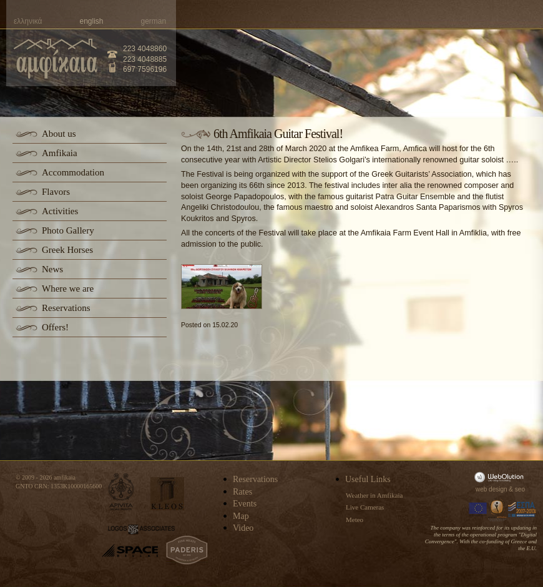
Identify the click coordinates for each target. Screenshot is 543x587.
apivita (121, 491)
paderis (187, 550)
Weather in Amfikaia (374, 495)
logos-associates (141, 530)
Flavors (56, 192)
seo (520, 489)
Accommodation (73, 172)
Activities (60, 211)
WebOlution (501, 477)
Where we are (68, 289)
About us (59, 134)
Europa (478, 509)
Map (241, 516)
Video (243, 528)
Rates (242, 491)
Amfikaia (59, 153)
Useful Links (368, 479)
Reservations (66, 308)
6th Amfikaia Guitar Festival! (278, 134)
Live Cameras (365, 507)
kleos (167, 493)
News (52, 269)
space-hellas (130, 550)
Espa (522, 509)
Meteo (354, 519)
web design (491, 489)
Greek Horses (67, 250)
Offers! (55, 327)
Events (245, 503)
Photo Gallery (68, 230)
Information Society (498, 509)
